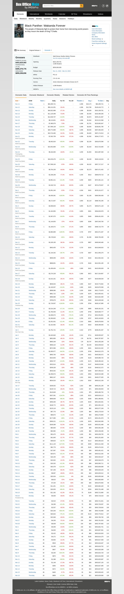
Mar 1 (17, 527)
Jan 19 (17, 392)
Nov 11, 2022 (57, 71)
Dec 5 (17, 211)
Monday (31, 114)
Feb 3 (17, 441)
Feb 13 (17, 473)
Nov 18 (17, 126)
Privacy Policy (55, 592)
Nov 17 (17, 123)
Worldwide (49, 14)
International (34, 14)
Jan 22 (17, 402)
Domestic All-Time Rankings (87, 95)
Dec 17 (17, 273)
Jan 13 (17, 371)
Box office (95, 36)
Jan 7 (17, 351)
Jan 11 (17, 364)
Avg (89, 101)
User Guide (56, 584)
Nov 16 (17, 120)
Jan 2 (17, 335)
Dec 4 (17, 206)
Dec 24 (17, 300)
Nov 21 (17, 136)
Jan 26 (17, 415)
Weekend (23, 19)
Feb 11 (17, 466)
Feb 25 (17, 514)
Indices (100, 14)
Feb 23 (17, 507)
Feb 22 (17, 504)
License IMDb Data (67, 584)
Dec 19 (17, 284)
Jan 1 (17, 330)
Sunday (31, 110)
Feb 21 (17, 501)
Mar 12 (17, 562)
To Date (100, 101)
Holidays (71, 19)
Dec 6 (17, 216)
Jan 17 (17, 385)
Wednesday (32, 120)
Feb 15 (17, 479)
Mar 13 (17, 566)
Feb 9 (17, 460)
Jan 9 (17, 358)
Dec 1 (17, 190)
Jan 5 (17, 345)
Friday (31, 104)
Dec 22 (17, 293)
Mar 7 (17, 546)
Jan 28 (17, 421)
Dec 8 (17, 227)
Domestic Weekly (53, 95)
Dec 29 (17, 318)
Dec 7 (17, 221)
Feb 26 (17, 517)
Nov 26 (17, 164)
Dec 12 (17, 247)
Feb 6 (17, 450)
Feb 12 (17, 470)
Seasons (62, 19)
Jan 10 (17, 361)
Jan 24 (17, 408)
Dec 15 (17, 263)
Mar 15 (17, 572)
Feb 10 (17, 463)
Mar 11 (17, 559)
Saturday (31, 107)
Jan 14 (17, 374)
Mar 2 (17, 530)
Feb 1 (17, 434)
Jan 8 (17, 354)
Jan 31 (17, 431)
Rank (42, 101)
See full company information (61, 58)
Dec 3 (17, 201)
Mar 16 (17, 575)
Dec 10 (17, 237)
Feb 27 (17, 520)
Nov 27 (17, 169)
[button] (97, 39)
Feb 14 (17, 476)
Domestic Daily (21, 95)
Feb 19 (17, 492)
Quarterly (47, 19)
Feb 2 (17, 437)
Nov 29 (17, 180)
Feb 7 (17, 453)
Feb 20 (17, 496)
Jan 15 (17, 377)
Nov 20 (17, 133)
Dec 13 (17, 253)
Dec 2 (17, 195)
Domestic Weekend (37, 95)
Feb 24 (17, 510)
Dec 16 (17, 268)
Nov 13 (17, 110)
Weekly (31, 19)
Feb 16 (17, 483)
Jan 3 (17, 338)
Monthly (39, 19)
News (93, 35)
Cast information (97, 29)
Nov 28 (17, 175)
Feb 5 (17, 447)
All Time (74, 14)
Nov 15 (17, 117)
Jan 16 (17, 380)
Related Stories (68, 95)
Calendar (62, 14)
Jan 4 (17, 341)
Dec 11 (17, 242)
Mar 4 (17, 536)
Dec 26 (17, 308)
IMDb (70, 587)
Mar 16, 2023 (66, 71)
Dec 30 (17, 321)
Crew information (97, 31)
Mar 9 (17, 553)
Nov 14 (17, 114)
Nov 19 (17, 130)
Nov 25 (17, 159)
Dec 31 (17, 325)
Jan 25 (17, 411)
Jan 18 (17, 389)
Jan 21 (17, 398)
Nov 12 (17, 107)
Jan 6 (17, 348)
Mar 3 (17, 533)
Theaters (80, 101)
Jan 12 (17, 367)
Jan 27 (17, 418)
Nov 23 (17, 147)
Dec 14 (17, 258)
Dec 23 (17, 297)
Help (75, 584)
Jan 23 (17, 405)
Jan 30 (17, 428)
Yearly (55, 19)
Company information (98, 33)
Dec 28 (17, 315)
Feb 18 (17, 489)
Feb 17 (17, 486)
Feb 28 (17, 523)
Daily (16, 19)
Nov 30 (17, 185)
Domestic (20, 14)
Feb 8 (17, 457)
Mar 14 (17, 569)
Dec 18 (17, 279)
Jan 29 (17, 424)
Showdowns (87, 14)
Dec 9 (17, 232)
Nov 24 (17, 152)
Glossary (49, 584)
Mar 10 (17, 556)
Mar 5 (17, 540)
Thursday (32, 123)
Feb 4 (17, 444)
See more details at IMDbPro (62, 89)
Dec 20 (17, 287)
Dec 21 (17, 290)
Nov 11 (17, 104)
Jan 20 (17, 395)
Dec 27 (17, 312)
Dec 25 (17, 303)
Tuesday (31, 117)
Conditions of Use (42, 592)
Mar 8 (17, 549)
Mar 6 (17, 543)
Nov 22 (17, 141)
